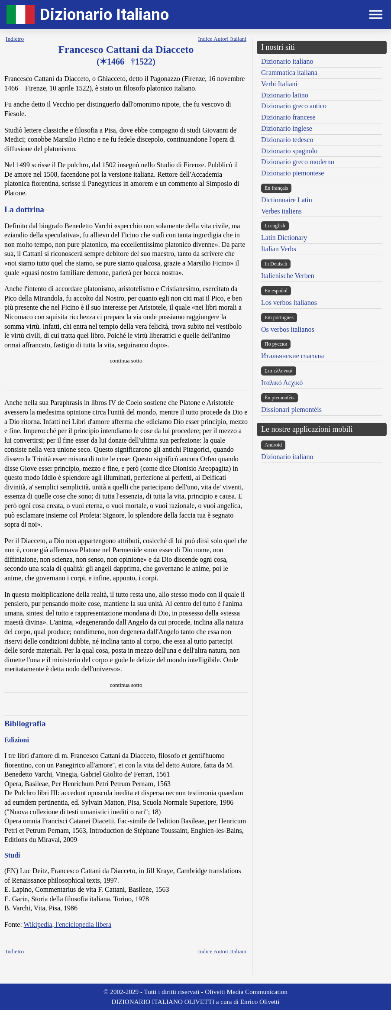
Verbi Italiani (279, 83)
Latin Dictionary (284, 237)
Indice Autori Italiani (222, 39)
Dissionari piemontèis (291, 409)
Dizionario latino (284, 95)
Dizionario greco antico (293, 106)
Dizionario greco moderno (297, 161)
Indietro (15, 39)
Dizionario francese (288, 117)
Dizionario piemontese (292, 173)
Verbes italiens (281, 211)
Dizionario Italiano (104, 14)
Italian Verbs (278, 248)
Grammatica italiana (289, 72)
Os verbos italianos (287, 329)
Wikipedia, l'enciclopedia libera (68, 924)
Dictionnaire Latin (286, 200)
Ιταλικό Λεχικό (282, 382)
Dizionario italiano (287, 61)
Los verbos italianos (289, 302)
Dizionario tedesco (287, 139)
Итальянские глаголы (292, 355)
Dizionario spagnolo (289, 151)
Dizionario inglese (286, 128)
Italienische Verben (287, 275)
